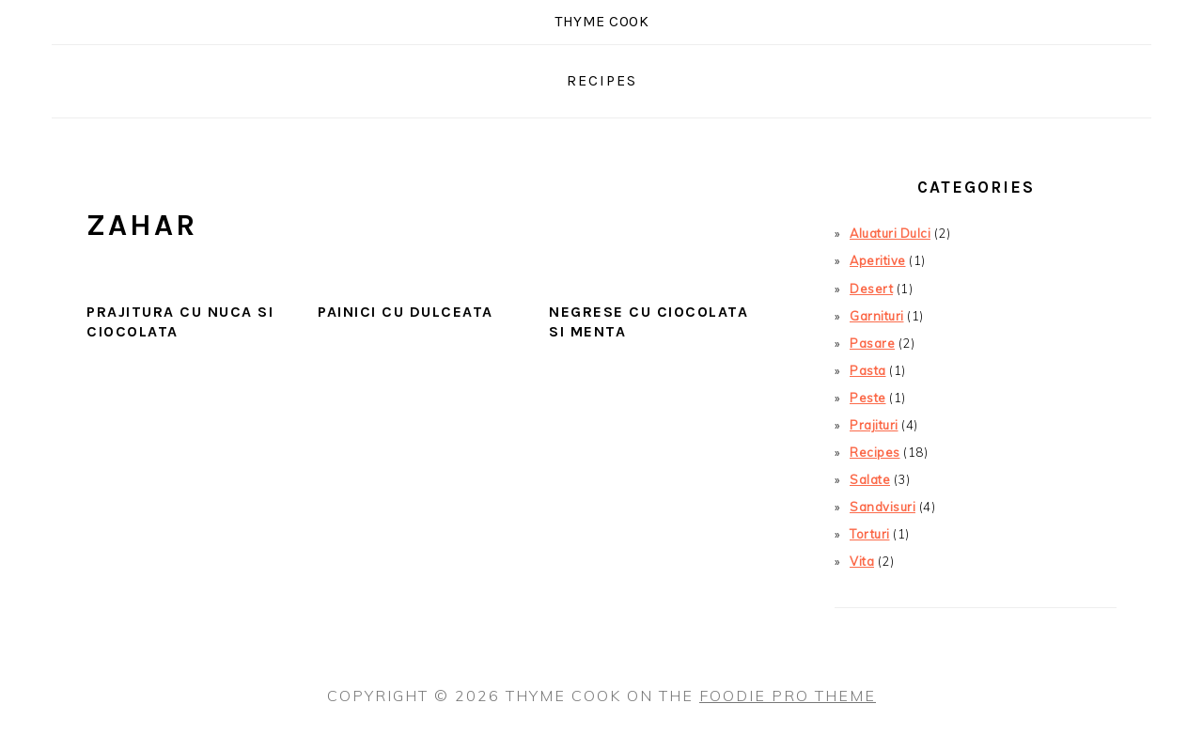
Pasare (872, 343)
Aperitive (878, 260)
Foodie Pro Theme (787, 695)
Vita (862, 561)
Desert (871, 288)
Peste (868, 397)
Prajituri (874, 424)
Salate (870, 479)
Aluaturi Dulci (890, 233)
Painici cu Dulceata (405, 312)
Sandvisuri (882, 506)
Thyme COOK (601, 21)
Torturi (870, 533)
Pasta (868, 370)
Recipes (875, 452)
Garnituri (877, 315)
